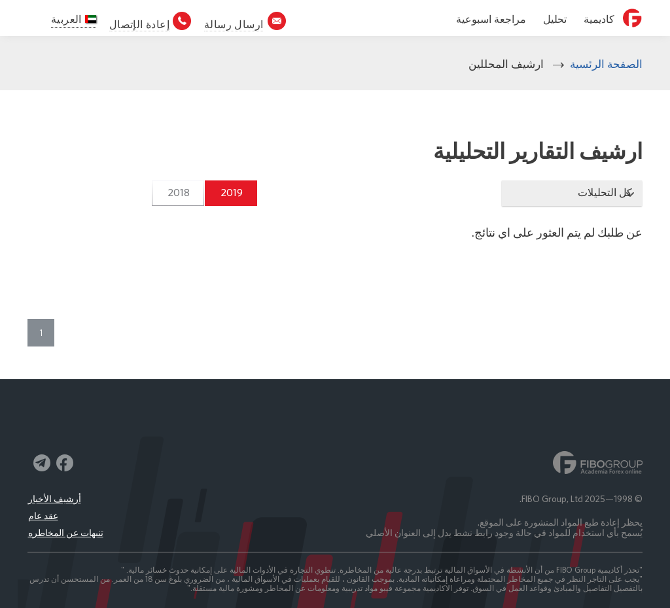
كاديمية (599, 19)
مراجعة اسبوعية (491, 19)
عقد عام (43, 516)
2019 (231, 192)
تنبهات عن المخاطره (65, 533)
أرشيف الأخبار (54, 499)
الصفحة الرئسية (606, 64)
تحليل (555, 19)
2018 (179, 192)
